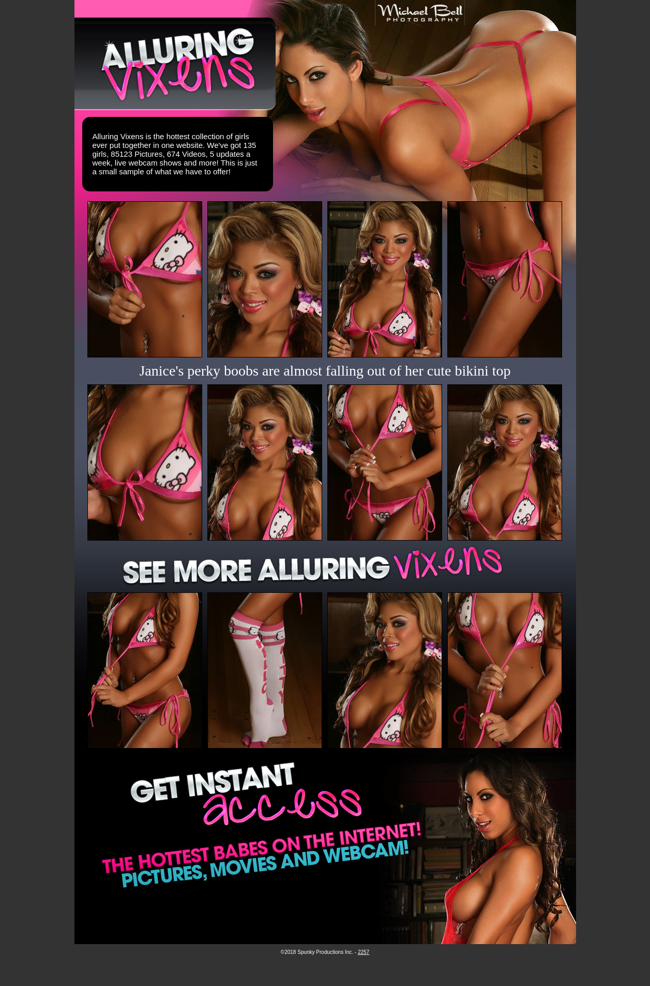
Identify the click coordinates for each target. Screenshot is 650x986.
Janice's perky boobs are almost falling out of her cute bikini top (324, 371)
